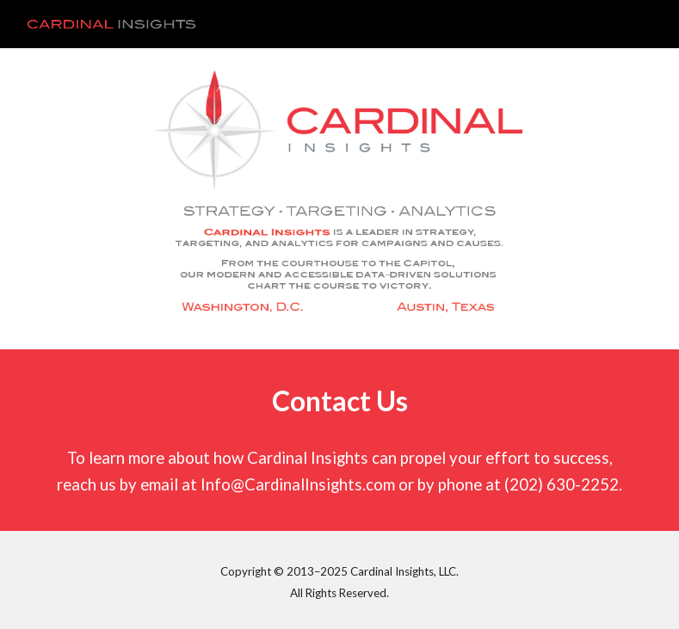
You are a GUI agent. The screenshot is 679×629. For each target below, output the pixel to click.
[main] (340, 401)
